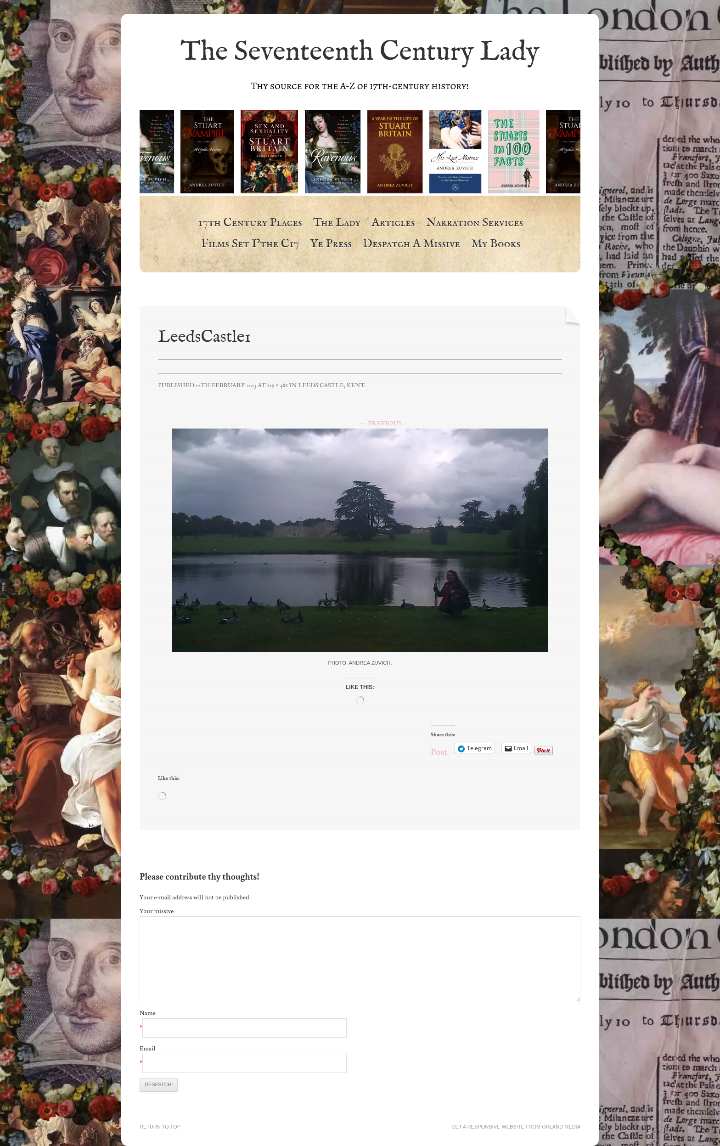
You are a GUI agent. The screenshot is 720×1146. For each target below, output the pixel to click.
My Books (495, 244)
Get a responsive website (487, 1126)
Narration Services (474, 223)
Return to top (160, 1126)
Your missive (157, 911)
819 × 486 (277, 386)
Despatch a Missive (411, 244)
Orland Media (561, 1126)
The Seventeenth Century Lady (360, 52)
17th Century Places (250, 223)
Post (439, 748)
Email (147, 1048)
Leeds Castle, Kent (331, 386)
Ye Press (331, 244)
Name (148, 1013)
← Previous (381, 423)
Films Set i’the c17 (250, 244)
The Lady (336, 223)
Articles (393, 223)
